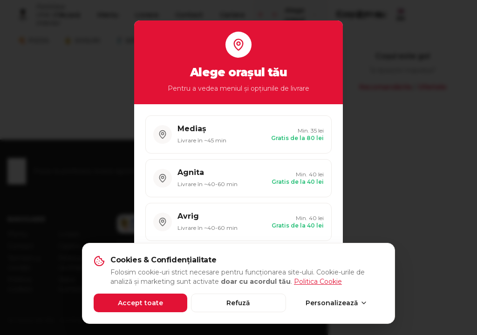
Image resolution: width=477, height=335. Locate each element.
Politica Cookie (318, 281)
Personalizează (337, 303)
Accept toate (140, 303)
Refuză (238, 303)
